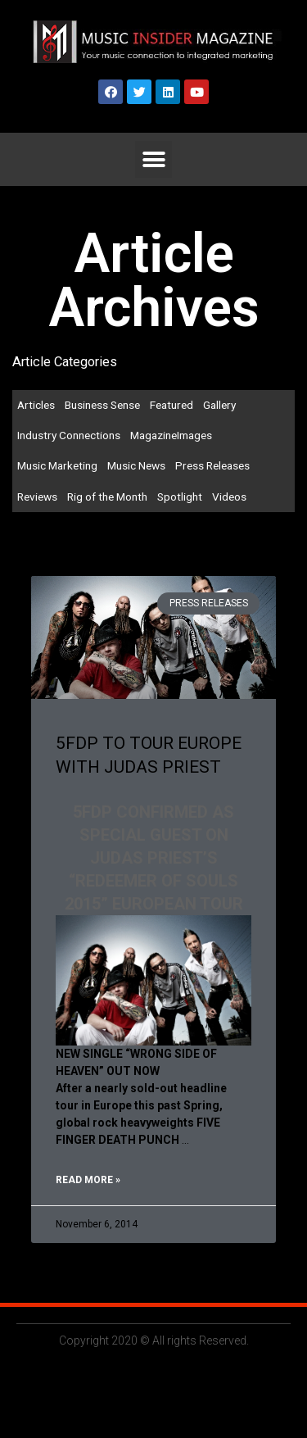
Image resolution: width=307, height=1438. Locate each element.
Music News (136, 465)
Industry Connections (68, 435)
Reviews (37, 496)
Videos (229, 496)
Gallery (219, 404)
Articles (36, 404)
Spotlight (179, 496)
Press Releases (212, 465)
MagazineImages (171, 435)
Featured (171, 404)
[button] (153, 159)
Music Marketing (57, 465)
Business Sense (102, 404)
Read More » (88, 1180)
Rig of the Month (107, 496)
